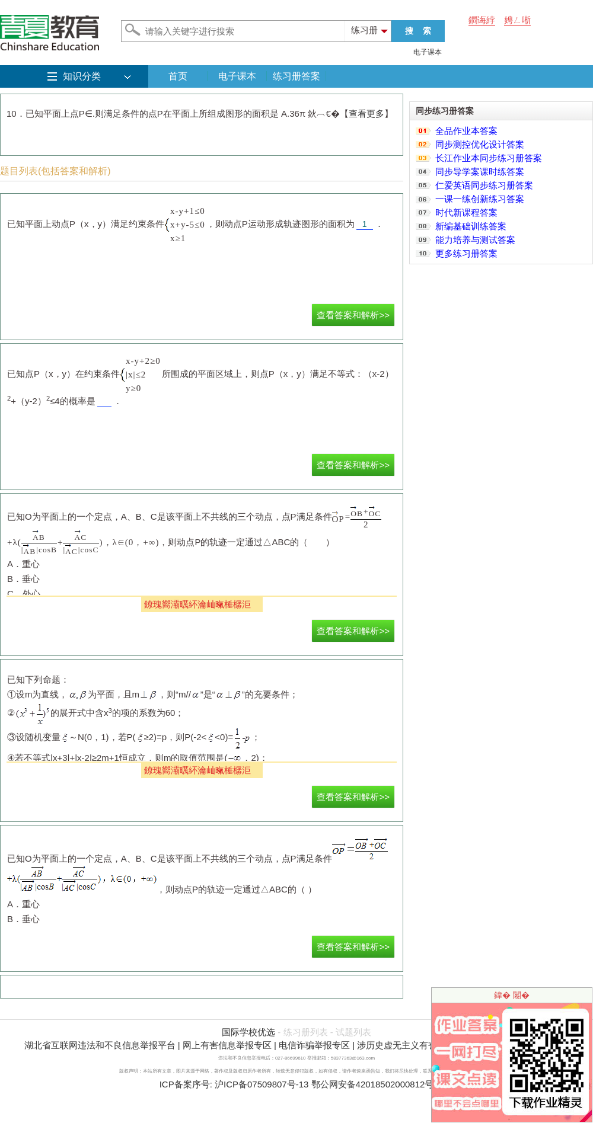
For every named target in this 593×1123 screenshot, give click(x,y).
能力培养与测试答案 (475, 240)
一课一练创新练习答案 (479, 199)
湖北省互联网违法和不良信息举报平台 (100, 1045)
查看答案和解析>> (353, 315)
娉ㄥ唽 (517, 20)
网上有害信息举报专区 (227, 1045)
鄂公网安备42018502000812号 (372, 1084)
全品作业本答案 (466, 131)
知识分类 (82, 76)
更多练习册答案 (466, 253)
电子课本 (427, 52)
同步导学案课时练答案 (479, 172)
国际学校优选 (248, 1032)
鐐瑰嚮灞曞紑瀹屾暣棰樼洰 (197, 604)
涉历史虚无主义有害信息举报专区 (423, 1045)
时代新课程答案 (466, 212)
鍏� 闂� (512, 995)
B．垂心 (23, 579)
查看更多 (366, 113)
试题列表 (353, 1032)
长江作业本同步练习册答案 (488, 158)
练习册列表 (305, 1032)
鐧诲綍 (481, 20)
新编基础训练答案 (470, 226)
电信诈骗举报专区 (314, 1045)
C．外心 (23, 593)
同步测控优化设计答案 (479, 144)
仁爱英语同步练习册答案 (484, 185)
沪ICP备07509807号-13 (261, 1084)
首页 (177, 76)
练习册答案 (296, 76)
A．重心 (23, 564)
